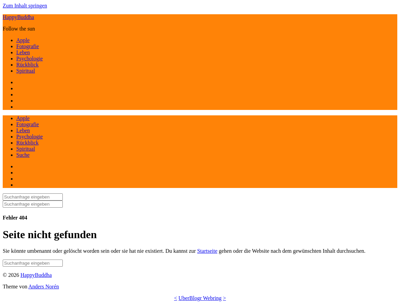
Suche (23, 155)
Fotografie (27, 46)
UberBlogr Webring (200, 298)
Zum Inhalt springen (25, 5)
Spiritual (25, 71)
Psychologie (29, 58)
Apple (23, 40)
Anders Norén (43, 286)
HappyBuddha (18, 17)
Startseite (207, 251)
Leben (23, 52)
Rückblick (27, 65)
